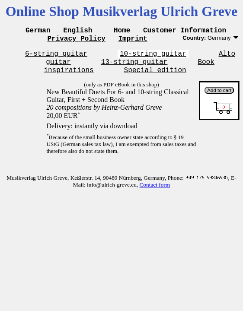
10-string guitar (153, 57)
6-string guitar (56, 57)
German (38, 31)
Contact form (154, 191)
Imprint (132, 40)
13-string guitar (134, 66)
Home (122, 31)
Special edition (155, 76)
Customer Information (184, 31)
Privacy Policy (76, 40)
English (77, 31)
